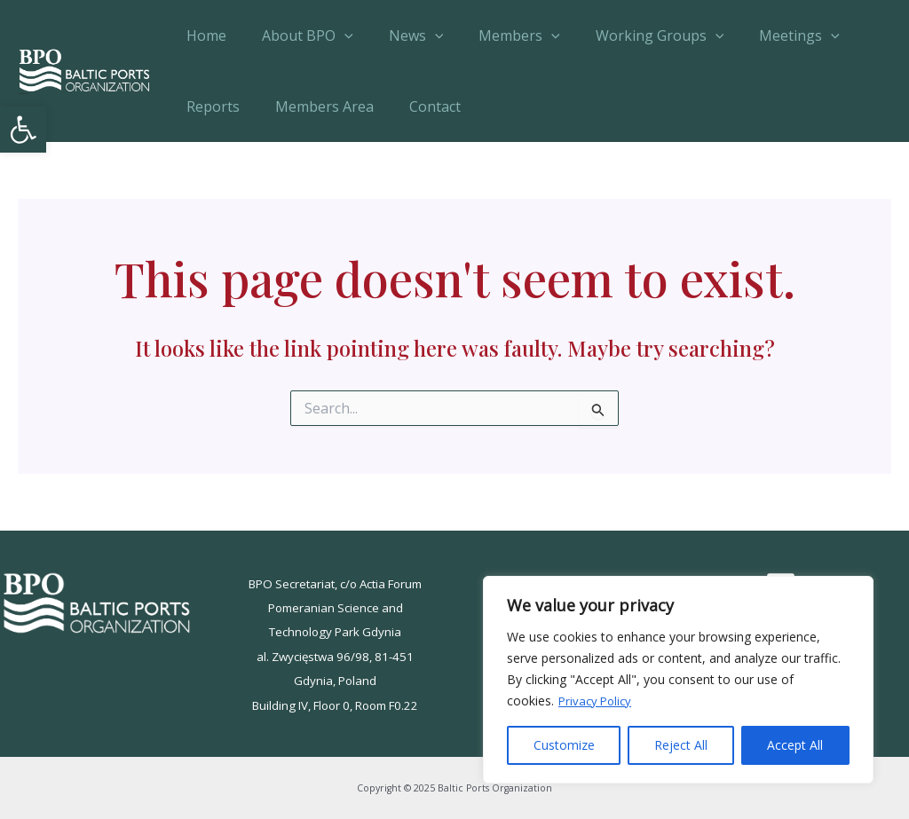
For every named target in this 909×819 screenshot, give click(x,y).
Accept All (795, 744)
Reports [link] (209, 106)
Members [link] (494, 35)
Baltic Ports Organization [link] (23, 93)
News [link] (398, 35)
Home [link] (203, 35)
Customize (564, 744)
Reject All (680, 744)
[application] (334, 35)
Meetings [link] (760, 35)
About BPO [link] (297, 35)
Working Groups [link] (628, 35)
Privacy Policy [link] (597, 700)
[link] (23, 129)
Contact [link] (417, 106)
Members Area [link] (314, 106)
